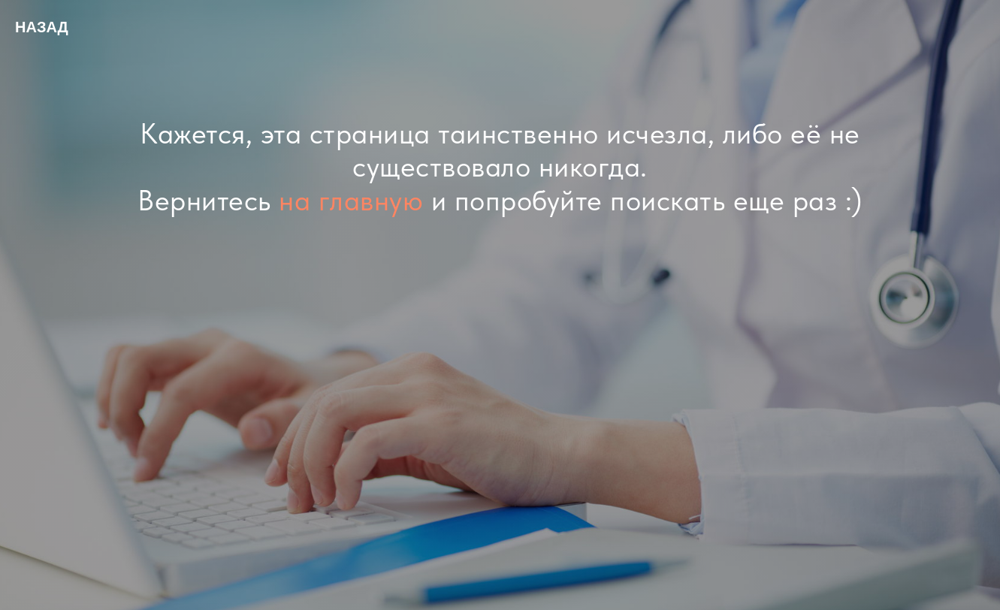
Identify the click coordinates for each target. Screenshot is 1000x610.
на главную (351, 200)
